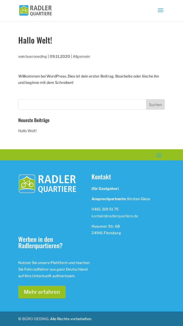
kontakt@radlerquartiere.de (115, 216)
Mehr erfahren (42, 292)
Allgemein (81, 56)
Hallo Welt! (27, 130)
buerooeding (36, 56)
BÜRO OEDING (35, 319)
